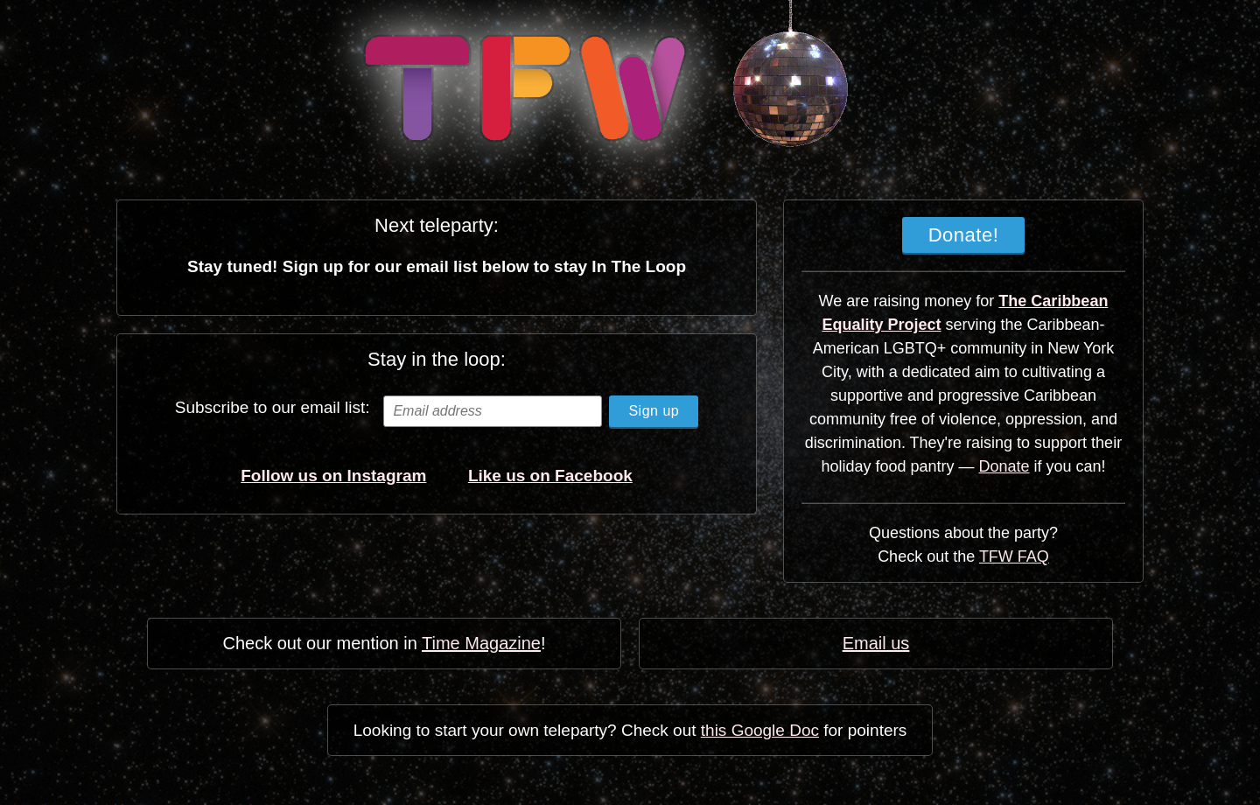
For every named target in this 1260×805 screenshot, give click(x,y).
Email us (876, 643)
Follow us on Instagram (333, 475)
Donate (1004, 466)
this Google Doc (760, 730)
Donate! (963, 235)
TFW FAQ (1014, 556)
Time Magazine (481, 643)
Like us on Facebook (550, 475)
